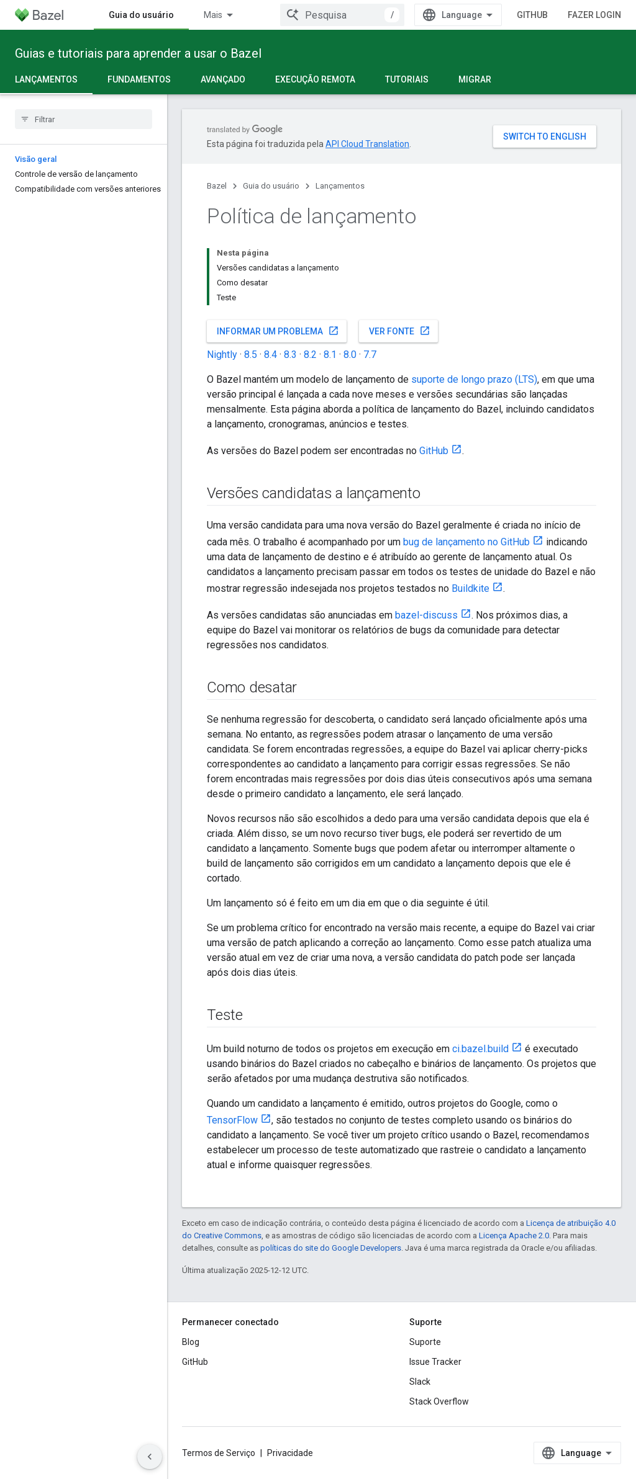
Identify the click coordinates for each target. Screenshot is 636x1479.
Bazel (217, 185)
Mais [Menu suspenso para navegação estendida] (213, 15)
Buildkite (470, 588)
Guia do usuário (271, 185)
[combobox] (342, 15)
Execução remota (315, 79)
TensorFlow (232, 1120)
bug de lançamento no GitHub (466, 542)
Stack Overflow (439, 1401)
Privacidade (290, 1453)
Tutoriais (407, 79)
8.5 (250, 354)
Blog (190, 1342)
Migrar (474, 79)
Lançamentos (340, 185)
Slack (419, 1382)
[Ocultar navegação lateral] (149, 1456)
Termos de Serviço (218, 1453)
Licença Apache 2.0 (514, 1235)
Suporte (425, 1342)
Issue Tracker (435, 1362)
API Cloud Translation (367, 144)
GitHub (532, 15)
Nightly (222, 354)
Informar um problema (278, 330)
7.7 (369, 354)
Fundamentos (139, 79)
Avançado (223, 79)
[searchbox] (83, 119)
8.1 (330, 354)
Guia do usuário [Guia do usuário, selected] (141, 15)
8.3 (290, 354)
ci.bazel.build (480, 1049)
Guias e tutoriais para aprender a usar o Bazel (138, 53)
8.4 (270, 354)
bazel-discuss (426, 615)
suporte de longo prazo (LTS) (474, 379)
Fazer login (594, 15)
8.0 (350, 354)
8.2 (310, 354)
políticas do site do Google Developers (330, 1248)
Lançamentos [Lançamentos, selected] (46, 79)
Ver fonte (399, 330)
